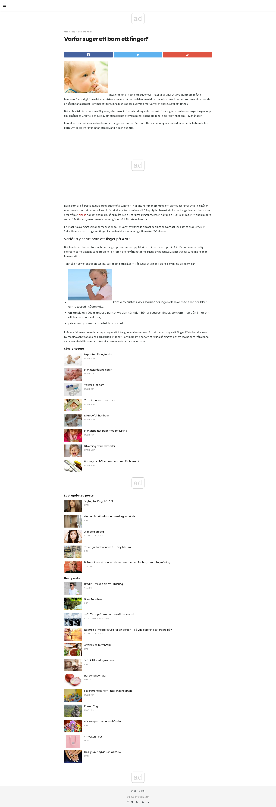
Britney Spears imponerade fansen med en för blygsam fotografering (127, 562)
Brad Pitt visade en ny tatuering (103, 584)
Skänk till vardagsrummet (100, 660)
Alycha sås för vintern (97, 645)
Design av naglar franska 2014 (102, 752)
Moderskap (69, 31)
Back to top (138, 791)
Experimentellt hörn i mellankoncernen (108, 691)
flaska (82, 215)
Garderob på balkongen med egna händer (110, 516)
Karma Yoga (91, 706)
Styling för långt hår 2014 (99, 501)
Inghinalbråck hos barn (98, 369)
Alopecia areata (94, 532)
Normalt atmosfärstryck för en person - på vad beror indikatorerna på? (128, 630)
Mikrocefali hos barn (96, 415)
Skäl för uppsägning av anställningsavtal (109, 614)
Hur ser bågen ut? (95, 675)
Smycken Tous (93, 736)
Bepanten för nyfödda (98, 354)
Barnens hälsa (85, 31)
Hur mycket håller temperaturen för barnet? (111, 461)
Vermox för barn (94, 385)
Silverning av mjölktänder (99, 446)
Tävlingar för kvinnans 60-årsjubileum (107, 547)
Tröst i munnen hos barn (99, 400)
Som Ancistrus (93, 599)
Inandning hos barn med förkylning (105, 431)
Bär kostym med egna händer (102, 721)
